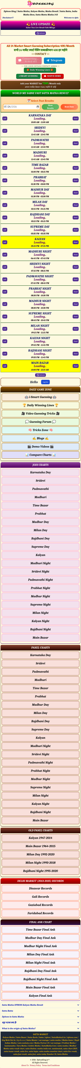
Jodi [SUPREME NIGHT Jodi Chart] (4, 316)
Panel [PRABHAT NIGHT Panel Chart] (76, 292)
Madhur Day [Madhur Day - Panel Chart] (40, 705)
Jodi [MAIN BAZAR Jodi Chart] (4, 366)
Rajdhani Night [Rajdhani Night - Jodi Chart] (40, 629)
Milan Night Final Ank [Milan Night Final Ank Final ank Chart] (40, 963)
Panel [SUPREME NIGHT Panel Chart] (76, 316)
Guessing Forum (40, 422)
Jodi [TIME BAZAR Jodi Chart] (4, 168)
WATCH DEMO (52, 76)
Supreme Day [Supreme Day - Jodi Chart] (40, 547)
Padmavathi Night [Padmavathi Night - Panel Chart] (40, 762)
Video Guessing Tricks (40, 413)
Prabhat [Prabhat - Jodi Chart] (40, 514)
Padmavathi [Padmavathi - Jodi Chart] (40, 489)
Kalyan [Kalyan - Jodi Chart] (40, 555)
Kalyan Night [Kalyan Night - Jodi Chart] (40, 621)
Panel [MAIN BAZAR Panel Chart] (76, 366)
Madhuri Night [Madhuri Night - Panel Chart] (41, 746)
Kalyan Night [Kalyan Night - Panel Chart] (40, 804)
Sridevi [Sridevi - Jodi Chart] (40, 480)
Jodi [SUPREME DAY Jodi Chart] (4, 230)
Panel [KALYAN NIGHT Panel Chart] (76, 341)
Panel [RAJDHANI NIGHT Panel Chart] (76, 354)
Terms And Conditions (51, 1065)
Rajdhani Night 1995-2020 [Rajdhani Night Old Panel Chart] (40, 871)
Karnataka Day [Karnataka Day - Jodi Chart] (40, 472)
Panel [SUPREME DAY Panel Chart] (76, 230)
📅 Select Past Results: (40, 100)
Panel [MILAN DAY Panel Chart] (76, 205)
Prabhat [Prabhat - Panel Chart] (40, 696)
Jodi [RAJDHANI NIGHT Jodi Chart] (4, 354)
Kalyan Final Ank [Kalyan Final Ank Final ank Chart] (40, 996)
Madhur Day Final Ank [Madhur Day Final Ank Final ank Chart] (40, 938)
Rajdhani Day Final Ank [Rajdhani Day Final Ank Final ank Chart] (40, 971)
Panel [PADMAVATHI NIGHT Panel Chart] (76, 279)
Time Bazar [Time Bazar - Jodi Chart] (40, 505)
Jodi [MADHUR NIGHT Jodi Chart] (4, 304)
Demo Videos (40, 446)
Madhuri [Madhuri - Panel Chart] (40, 680)
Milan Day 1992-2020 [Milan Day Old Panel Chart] (40, 854)
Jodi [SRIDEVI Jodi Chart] (4, 131)
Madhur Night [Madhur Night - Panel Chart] (40, 779)
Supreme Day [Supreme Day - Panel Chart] (40, 729)
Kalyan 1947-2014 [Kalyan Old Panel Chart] (40, 838)
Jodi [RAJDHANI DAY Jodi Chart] (4, 217)
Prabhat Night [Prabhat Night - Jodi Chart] (40, 588)
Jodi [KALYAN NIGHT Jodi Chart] (4, 341)
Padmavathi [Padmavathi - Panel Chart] (40, 671)
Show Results (50, 106)
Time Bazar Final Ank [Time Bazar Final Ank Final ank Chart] (40, 929)
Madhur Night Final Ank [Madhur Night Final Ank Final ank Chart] (40, 946)
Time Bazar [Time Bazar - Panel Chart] (40, 688)
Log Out (45, 382)
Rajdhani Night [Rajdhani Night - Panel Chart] (40, 812)
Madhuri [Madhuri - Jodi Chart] (40, 497)
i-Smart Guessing (40, 397)
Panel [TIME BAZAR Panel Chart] (76, 168)
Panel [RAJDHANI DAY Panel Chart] (76, 217)
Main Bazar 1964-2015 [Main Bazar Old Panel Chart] (40, 846)
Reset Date (69, 107)
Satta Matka (62, 1054)
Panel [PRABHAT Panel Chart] (76, 180)
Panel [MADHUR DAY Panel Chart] (76, 193)
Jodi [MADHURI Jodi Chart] (4, 156)
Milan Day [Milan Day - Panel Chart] (40, 713)
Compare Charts (40, 455)
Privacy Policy (35, 1065)
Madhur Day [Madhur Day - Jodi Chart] (40, 522)
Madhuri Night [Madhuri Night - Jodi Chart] (41, 563)
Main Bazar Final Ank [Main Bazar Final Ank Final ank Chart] (40, 987)
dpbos (47, 1037)
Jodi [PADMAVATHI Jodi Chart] (4, 143)
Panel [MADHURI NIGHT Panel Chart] (76, 255)
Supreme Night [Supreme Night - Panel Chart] (40, 787)
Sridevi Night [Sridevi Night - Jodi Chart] (40, 571)
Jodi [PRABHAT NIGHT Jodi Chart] (4, 292)
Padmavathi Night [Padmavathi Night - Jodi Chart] (40, 580)
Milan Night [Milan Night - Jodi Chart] (40, 613)
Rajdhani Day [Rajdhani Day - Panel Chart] (40, 721)
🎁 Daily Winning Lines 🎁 (40, 70)
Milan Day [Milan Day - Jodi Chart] (40, 530)
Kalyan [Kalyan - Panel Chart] (40, 738)
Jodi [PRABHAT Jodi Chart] (4, 180)
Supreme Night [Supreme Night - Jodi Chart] (40, 604)
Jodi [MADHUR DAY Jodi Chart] (4, 193)
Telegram (54, 60)
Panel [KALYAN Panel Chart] (76, 242)
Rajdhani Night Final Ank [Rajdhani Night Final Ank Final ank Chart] (40, 979)
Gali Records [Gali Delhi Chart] (40, 897)
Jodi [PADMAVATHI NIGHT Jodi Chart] (4, 279)
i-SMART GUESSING (28, 76)
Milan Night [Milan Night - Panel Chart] (40, 795)
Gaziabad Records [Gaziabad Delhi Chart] (40, 905)
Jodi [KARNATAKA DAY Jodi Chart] (4, 118)
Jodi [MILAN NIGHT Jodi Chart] (4, 329)
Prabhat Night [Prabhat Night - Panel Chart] (40, 771)
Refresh (40, 33)
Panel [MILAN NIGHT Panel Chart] (76, 329)
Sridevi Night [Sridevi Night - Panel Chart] (40, 754)
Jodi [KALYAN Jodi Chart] (4, 242)
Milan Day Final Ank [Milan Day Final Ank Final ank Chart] (40, 954)
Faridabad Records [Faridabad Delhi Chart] (41, 913)
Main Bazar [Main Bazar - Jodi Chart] (40, 637)
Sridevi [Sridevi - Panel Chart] (40, 663)
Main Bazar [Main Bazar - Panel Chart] (40, 820)
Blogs (40, 438)
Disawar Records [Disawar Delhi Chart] (40, 888)
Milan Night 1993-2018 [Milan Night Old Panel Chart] (40, 863)
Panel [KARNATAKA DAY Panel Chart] (76, 118)
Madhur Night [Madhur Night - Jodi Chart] (40, 596)
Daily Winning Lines (41, 405)
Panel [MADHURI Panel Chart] (76, 156)
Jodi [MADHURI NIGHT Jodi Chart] (4, 255)
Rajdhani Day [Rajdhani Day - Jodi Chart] (40, 538)
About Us (25, 1065)
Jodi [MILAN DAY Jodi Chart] (4, 205)
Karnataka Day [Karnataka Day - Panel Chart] (40, 655)
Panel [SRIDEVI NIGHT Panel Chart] (76, 267)
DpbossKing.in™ (43, 1060)
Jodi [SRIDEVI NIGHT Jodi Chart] (4, 267)
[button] (40, 389)
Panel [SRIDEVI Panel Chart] (76, 131)
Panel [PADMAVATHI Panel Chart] (76, 143)
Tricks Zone (40, 430)
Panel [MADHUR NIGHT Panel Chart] (76, 304)
